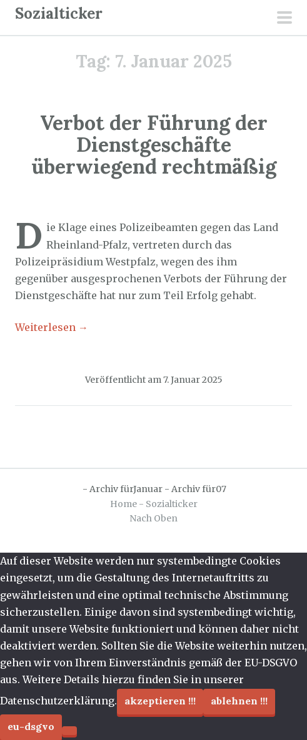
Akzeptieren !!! (160, 700)
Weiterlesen (51, 327)
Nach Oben (153, 518)
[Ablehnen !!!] (69, 730)
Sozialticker (59, 13)
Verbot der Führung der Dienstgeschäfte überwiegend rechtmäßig (153, 144)
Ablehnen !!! (239, 700)
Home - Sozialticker (154, 504)
